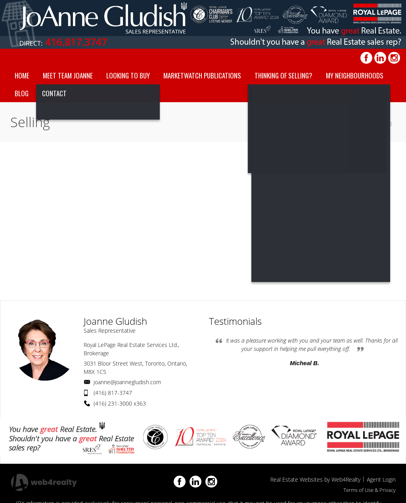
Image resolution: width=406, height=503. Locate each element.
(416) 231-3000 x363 (120, 403)
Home (362, 122)
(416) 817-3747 (113, 392)
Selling (384, 122)
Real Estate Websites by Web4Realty (315, 479)
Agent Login (381, 479)
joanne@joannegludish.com (127, 382)
